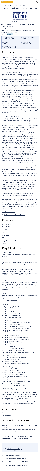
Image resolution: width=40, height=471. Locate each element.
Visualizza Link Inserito (8, 212)
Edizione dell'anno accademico (14, 458)
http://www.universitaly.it (14, 449)
